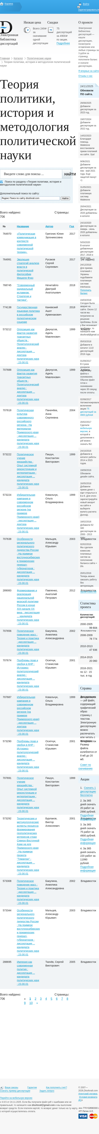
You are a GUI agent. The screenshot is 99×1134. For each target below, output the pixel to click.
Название (23, 226)
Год (72, 226)
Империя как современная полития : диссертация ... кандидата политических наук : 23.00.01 (28, 972)
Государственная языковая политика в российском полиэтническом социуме (28, 314)
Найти (67, 174)
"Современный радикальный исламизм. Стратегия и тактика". (26, 292)
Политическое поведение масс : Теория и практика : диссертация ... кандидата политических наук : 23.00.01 (28, 641)
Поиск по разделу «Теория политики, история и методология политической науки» (30, 183)
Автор (49, 226)
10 (31, 1003)
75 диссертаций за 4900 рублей (88, 411)
